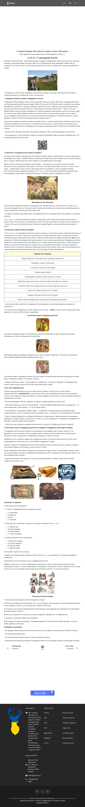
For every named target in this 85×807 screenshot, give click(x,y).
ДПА (45, 723)
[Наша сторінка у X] (42, 792)
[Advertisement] (42, 31)
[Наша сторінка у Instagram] (48, 792)
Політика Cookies (59, 800)
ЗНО (45, 728)
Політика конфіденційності (44, 800)
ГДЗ (45, 718)
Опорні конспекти (69, 718)
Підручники (66, 728)
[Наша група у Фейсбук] (37, 792)
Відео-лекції (48, 733)
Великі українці (68, 738)
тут (64, 54)
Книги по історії (68, 713)
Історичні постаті (68, 743)
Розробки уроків (68, 733)
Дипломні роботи (42, 803)
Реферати (47, 738)
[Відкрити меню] (64, 3)
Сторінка (20, 647)
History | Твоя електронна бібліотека (42, 798)
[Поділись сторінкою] (70, 3)
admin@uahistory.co (35, 775)
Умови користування (27, 800)
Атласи (46, 713)
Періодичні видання (69, 723)
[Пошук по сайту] (75, 3)
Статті (46, 743)
